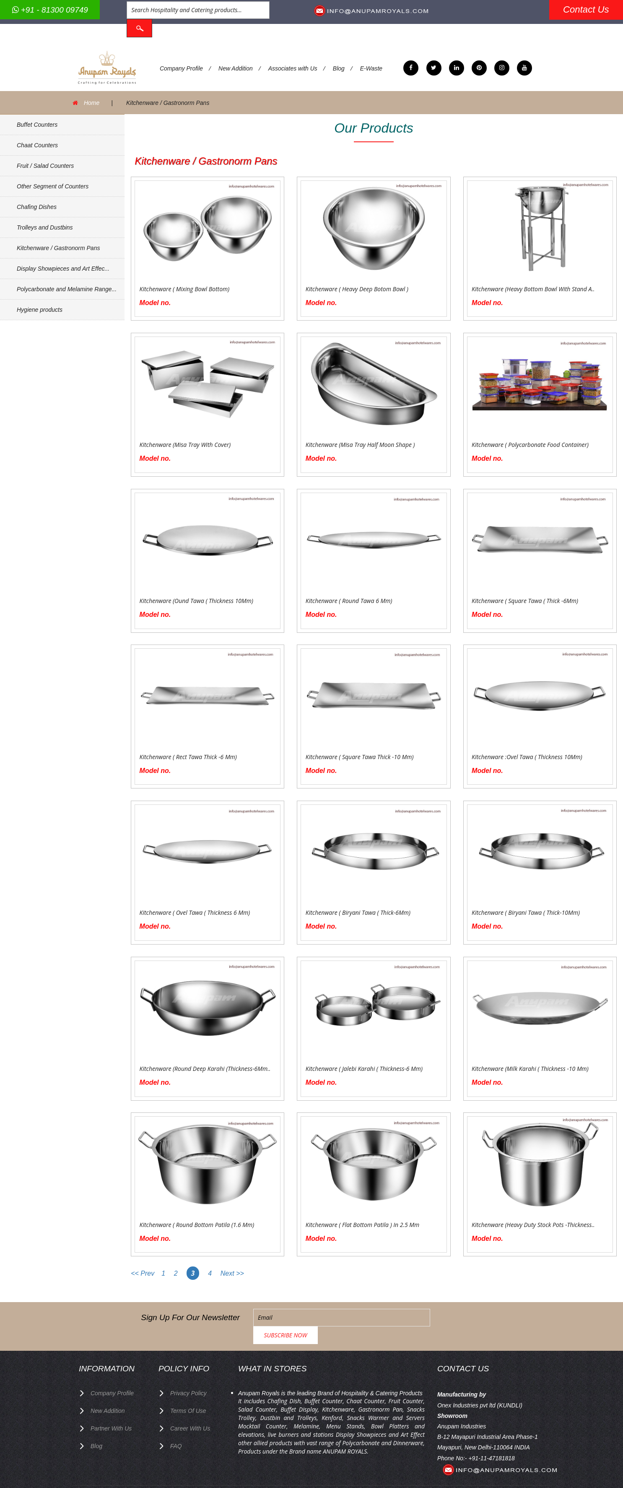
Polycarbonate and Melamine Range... (67, 284)
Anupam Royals (374, 1469)
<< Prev (143, 1269)
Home (91, 98)
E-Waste (372, 64)
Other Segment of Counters (52, 181)
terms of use (188, 1388)
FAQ (176, 1423)
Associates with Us (293, 64)
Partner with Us (111, 1405)
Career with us (190, 1405)
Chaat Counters (37, 140)
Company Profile (181, 64)
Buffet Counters (37, 120)
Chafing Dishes (37, 202)
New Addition (236, 64)
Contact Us (586, 9)
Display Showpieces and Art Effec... (63, 264)
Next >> (232, 1269)
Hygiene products (39, 305)
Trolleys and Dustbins (45, 222)
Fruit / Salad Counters (45, 161)
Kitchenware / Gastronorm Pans (58, 243)
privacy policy (188, 1371)
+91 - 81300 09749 (50, 9)
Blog (339, 64)
